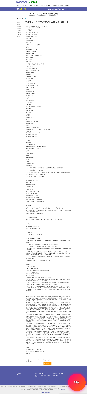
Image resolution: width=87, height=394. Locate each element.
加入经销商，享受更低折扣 (56, 9)
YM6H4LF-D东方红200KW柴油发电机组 (40, 360)
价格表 (30, 5)
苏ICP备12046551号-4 (60, 389)
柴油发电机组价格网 (22, 2)
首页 (18, 5)
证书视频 (60, 5)
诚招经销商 (21, 9)
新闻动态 (36, 5)
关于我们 (24, 5)
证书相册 (54, 5)
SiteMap (43, 391)
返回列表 (47, 363)
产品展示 (48, 5)
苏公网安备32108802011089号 (43, 392)
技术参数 (42, 5)
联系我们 (66, 5)
